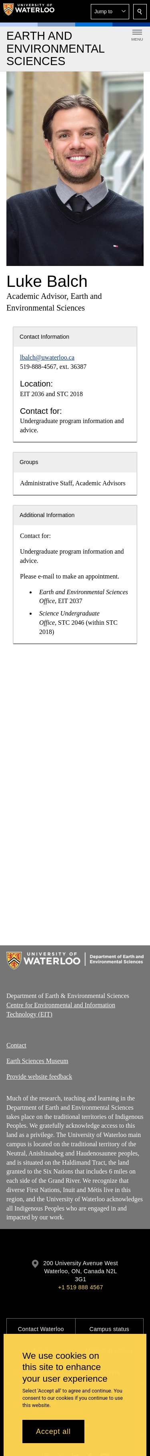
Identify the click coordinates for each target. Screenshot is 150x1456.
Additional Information (47, 515)
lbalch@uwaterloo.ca (47, 357)
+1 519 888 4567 (80, 1287)
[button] (110, 11)
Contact (16, 1045)
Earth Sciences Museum (37, 1060)
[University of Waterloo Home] (28, 11)
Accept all (53, 1431)
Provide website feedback (39, 1076)
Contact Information (44, 336)
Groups (29, 462)
